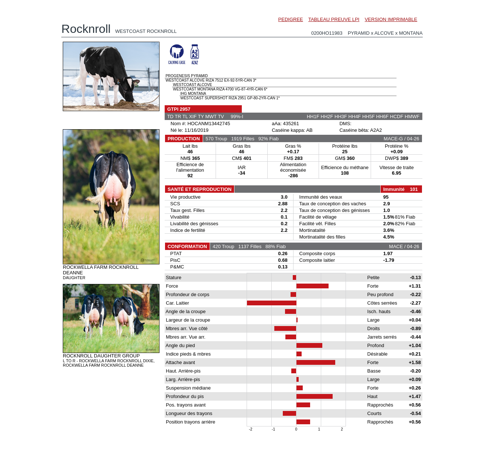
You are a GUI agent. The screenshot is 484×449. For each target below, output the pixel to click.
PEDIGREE (290, 19)
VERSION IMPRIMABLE (391, 19)
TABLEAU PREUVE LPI (333, 19)
